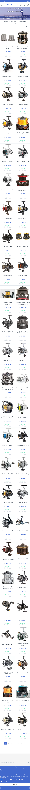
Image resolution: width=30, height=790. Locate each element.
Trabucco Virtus (7, 246)
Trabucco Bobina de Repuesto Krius (22, 189)
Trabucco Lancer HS (7, 530)
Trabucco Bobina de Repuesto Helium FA (22, 47)
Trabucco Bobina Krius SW (22, 701)
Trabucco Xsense (7, 275)
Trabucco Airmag (23, 502)
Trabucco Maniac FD (22, 218)
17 (24, 743)
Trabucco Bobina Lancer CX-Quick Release (23, 303)
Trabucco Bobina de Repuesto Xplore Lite (23, 559)
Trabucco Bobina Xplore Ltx (7, 701)
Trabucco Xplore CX (7, 133)
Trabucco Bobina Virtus (22, 246)
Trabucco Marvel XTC (7, 559)
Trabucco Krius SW (7, 161)
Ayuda (3, 1)
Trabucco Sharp (22, 275)
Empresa (3, 759)
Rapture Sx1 (22, 360)
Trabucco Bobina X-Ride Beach (23, 388)
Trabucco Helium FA (22, 729)
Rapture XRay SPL (7, 644)
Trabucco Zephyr (23, 104)
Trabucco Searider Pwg (7, 189)
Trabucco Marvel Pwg (22, 474)
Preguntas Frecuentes (7, 762)
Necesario (5, 779)
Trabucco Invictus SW (22, 445)
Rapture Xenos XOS (22, 530)
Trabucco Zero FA (7, 104)
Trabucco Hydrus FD (7, 76)
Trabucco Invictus (7, 502)
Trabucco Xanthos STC (7, 729)
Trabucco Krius (7, 218)
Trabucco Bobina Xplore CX (22, 132)
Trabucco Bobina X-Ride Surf (8, 47)
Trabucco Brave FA (22, 587)
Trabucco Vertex (7, 360)
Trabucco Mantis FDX (23, 161)
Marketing (5, 781)
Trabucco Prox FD (7, 474)
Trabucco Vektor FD (22, 417)
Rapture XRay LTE (7, 616)
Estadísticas (24, 779)
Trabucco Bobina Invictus (7, 303)
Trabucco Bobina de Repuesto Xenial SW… (7, 417)
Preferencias (14, 779)
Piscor (9, 8)
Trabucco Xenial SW (22, 76)
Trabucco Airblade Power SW (7, 672)
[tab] (15, 759)
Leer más (24, 18)
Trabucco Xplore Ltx (22, 673)
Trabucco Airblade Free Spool (7, 331)
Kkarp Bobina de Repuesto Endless (7, 587)
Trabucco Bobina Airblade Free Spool (22, 331)
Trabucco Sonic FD (7, 445)
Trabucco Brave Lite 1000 (23, 644)
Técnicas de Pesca (17, 8)
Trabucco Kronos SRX (23, 616)
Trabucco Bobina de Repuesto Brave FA (7, 388)
